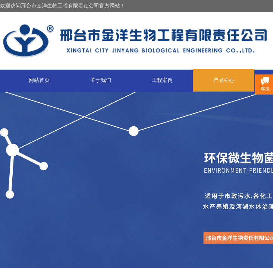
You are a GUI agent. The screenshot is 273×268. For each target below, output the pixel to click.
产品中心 (223, 80)
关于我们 (100, 80)
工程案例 (162, 80)
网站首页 (39, 80)
